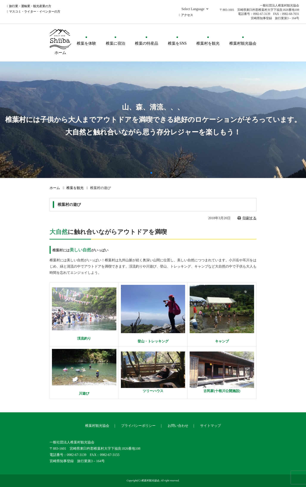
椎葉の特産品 (146, 43)
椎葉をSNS (177, 43)
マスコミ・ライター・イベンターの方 (34, 11)
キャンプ (222, 341)
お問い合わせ (178, 425)
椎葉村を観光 (208, 43)
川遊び (84, 393)
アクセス (187, 15)
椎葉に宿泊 (115, 43)
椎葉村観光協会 (242, 43)
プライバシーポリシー (138, 425)
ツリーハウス (153, 391)
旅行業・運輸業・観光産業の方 (30, 6)
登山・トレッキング (153, 341)
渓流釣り (84, 338)
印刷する (249, 218)
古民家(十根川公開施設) (221, 391)
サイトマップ (210, 425)
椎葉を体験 (86, 43)
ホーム (55, 188)
